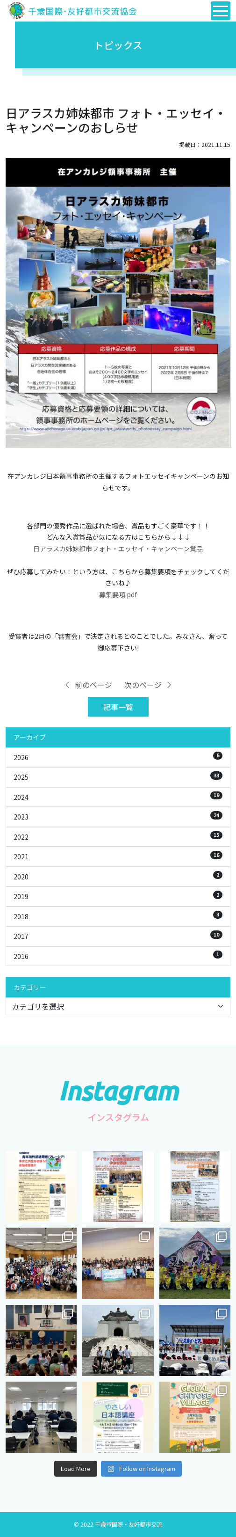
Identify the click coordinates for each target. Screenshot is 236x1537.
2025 (118, 776)
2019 (118, 896)
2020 (118, 876)
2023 (118, 816)
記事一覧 (118, 706)
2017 (118, 935)
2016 (118, 956)
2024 (118, 796)
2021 (118, 856)
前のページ (88, 684)
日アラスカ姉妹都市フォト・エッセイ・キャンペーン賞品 (118, 548)
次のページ (148, 684)
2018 (118, 916)
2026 (118, 757)
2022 (118, 836)
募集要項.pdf (118, 594)
